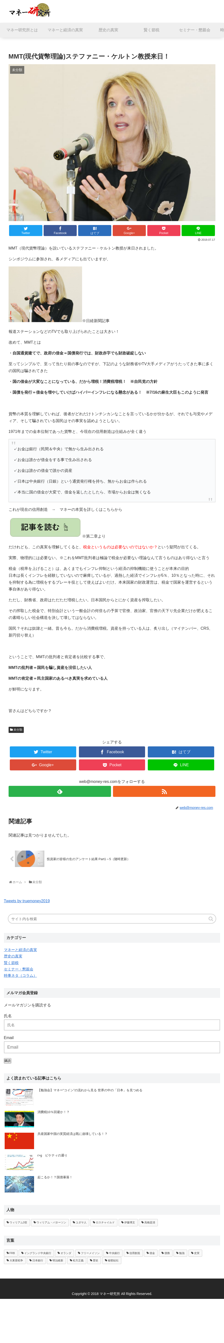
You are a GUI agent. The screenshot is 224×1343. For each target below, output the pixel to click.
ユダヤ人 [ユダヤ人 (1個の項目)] (81, 1222)
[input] (112, 919)
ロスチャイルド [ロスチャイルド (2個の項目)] (105, 1222)
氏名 (8, 1016)
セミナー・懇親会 (18, 969)
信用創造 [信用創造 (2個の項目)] (134, 1253)
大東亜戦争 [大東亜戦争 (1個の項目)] (16, 1260)
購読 (7, 1061)
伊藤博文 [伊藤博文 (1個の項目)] (129, 1222)
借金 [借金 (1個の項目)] (152, 1253)
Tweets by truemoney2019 (27, 901)
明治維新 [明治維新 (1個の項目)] (57, 1260)
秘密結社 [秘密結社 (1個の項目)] (113, 1260)
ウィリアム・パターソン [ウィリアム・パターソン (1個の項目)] (51, 1222)
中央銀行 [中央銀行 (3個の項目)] (114, 1253)
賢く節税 (11, 963)
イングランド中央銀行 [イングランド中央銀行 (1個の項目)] (37, 1253)
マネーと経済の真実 (20, 950)
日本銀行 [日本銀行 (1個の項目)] (37, 1260)
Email (9, 1038)
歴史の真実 (13, 956)
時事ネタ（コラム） (20, 975)
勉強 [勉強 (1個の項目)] (182, 1253)
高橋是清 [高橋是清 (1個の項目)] (149, 1222)
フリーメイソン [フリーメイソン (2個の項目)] (90, 1253)
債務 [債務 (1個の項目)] (167, 1253)
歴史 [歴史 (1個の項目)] (95, 1260)
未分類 (17, 729)
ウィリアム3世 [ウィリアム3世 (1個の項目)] (18, 1222)
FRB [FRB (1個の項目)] (12, 1253)
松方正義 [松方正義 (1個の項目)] (78, 1260)
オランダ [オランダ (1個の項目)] (66, 1253)
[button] (211, 919)
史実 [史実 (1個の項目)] (196, 1253)
